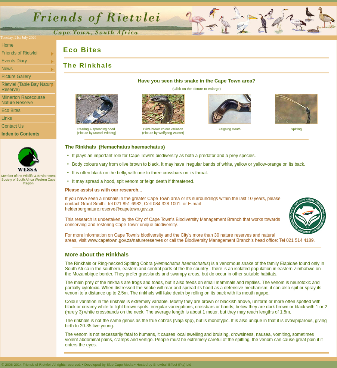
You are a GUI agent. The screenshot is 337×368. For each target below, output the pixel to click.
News (27, 69)
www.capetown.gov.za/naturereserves (125, 240)
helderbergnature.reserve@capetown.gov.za (109, 209)
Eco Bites (11, 110)
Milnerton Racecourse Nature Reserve (23, 100)
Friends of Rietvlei (27, 53)
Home (7, 45)
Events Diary (27, 61)
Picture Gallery (16, 76)
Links (6, 118)
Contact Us (12, 126)
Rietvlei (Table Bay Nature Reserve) (27, 87)
